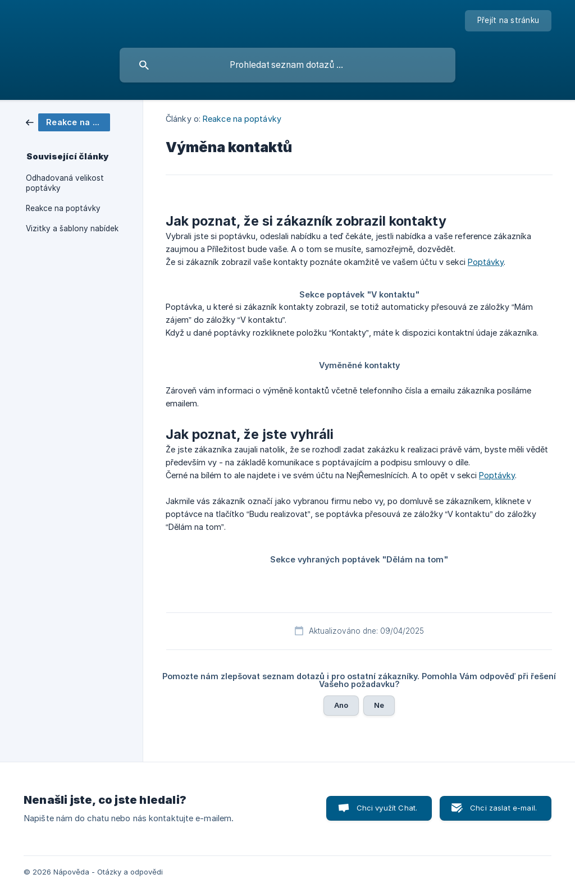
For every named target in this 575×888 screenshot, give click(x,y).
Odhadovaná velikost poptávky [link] (65, 183)
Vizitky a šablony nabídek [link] (72, 228)
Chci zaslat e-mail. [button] (503, 807)
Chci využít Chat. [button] (387, 807)
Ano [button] (341, 705)
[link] (68, 121)
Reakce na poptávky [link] (63, 208)
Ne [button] (379, 705)
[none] (508, 20)
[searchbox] (287, 65)
